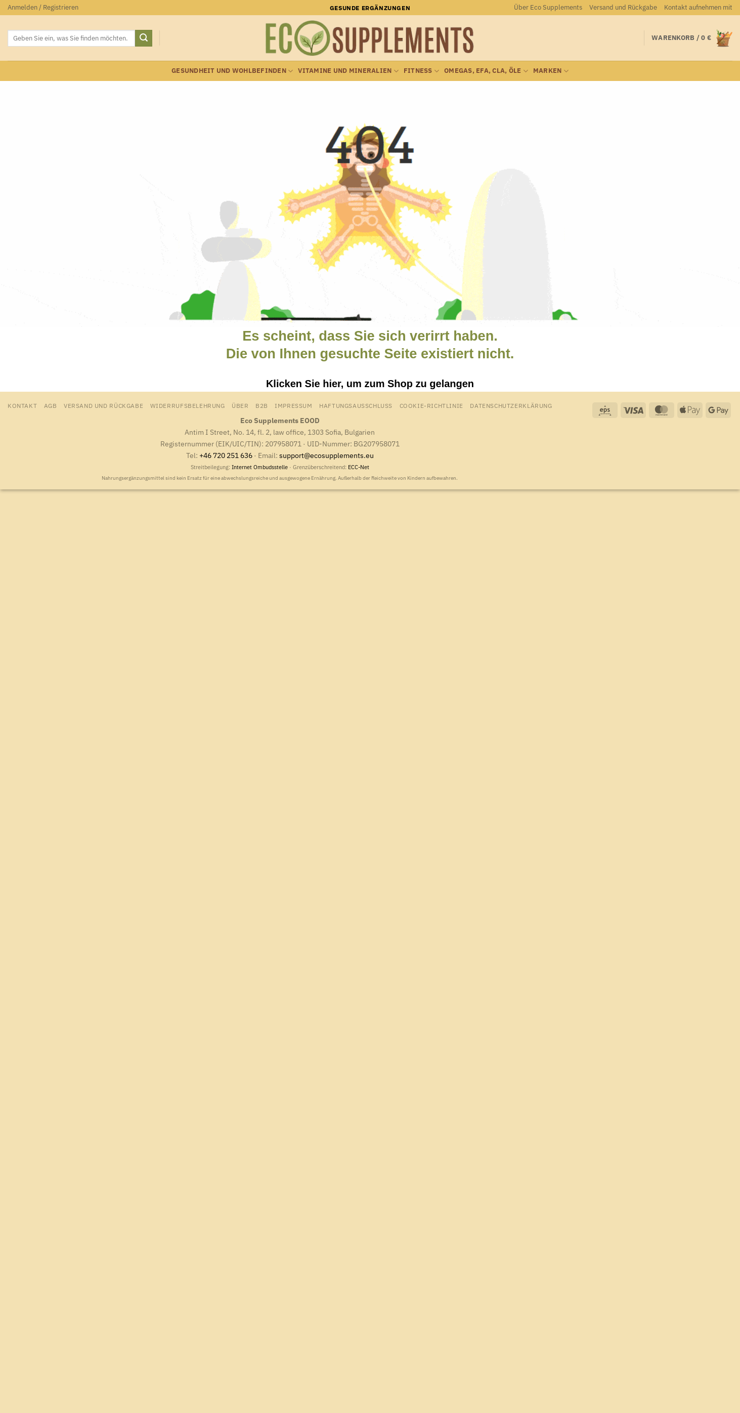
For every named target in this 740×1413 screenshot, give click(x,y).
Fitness (421, 71)
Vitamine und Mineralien (348, 71)
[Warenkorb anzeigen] (691, 38)
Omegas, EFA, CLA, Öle (486, 71)
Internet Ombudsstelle (260, 467)
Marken (551, 71)
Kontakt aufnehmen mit (698, 7)
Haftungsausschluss (356, 405)
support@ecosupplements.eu (326, 455)
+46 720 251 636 (225, 455)
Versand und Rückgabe (623, 7)
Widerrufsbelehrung (187, 405)
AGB (50, 405)
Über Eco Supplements (548, 7)
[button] (43, 7)
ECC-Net (358, 467)
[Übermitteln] (143, 38)
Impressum (294, 405)
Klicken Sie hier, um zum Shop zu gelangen (370, 383)
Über (240, 405)
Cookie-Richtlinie (431, 405)
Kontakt (22, 405)
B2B (261, 405)
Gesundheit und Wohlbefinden (232, 71)
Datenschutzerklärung (511, 405)
